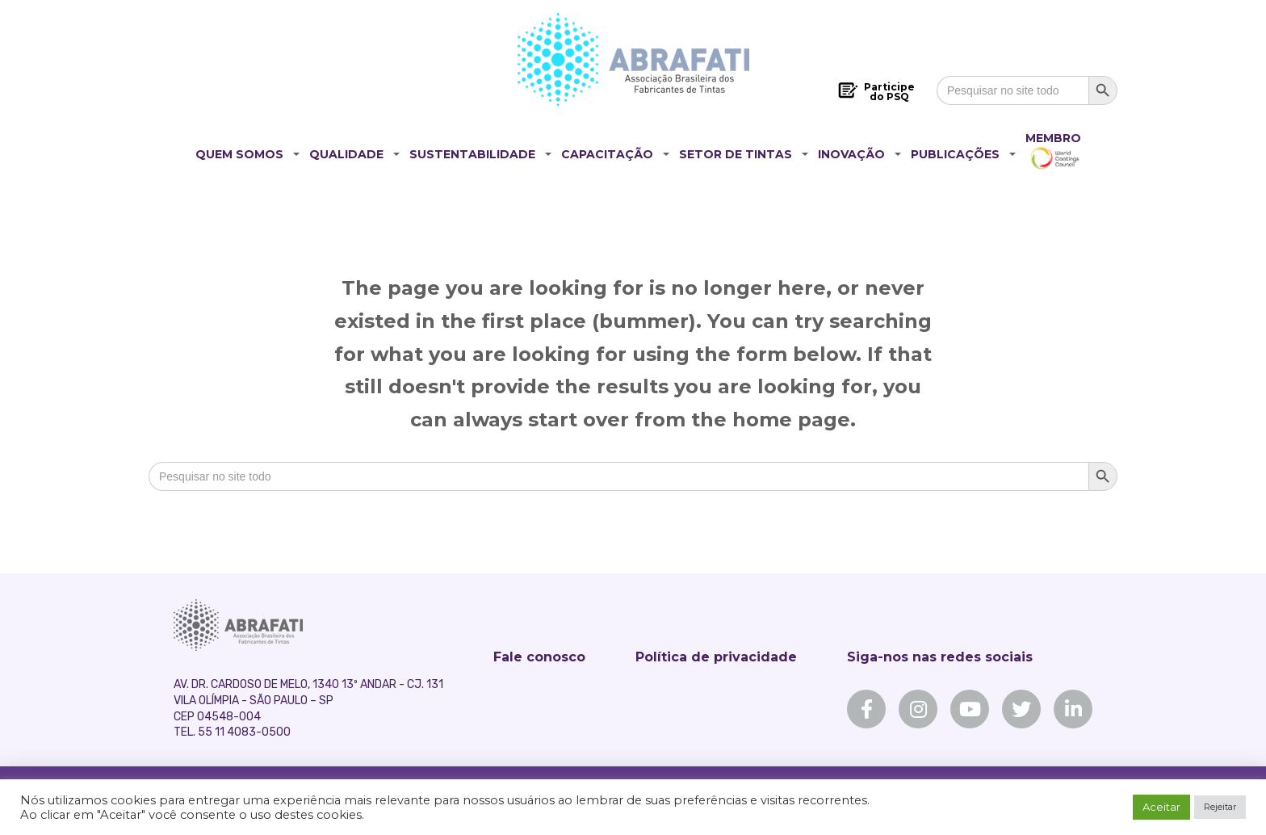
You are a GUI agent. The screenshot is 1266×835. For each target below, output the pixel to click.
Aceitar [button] (1161, 806)
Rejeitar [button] (1220, 806)
